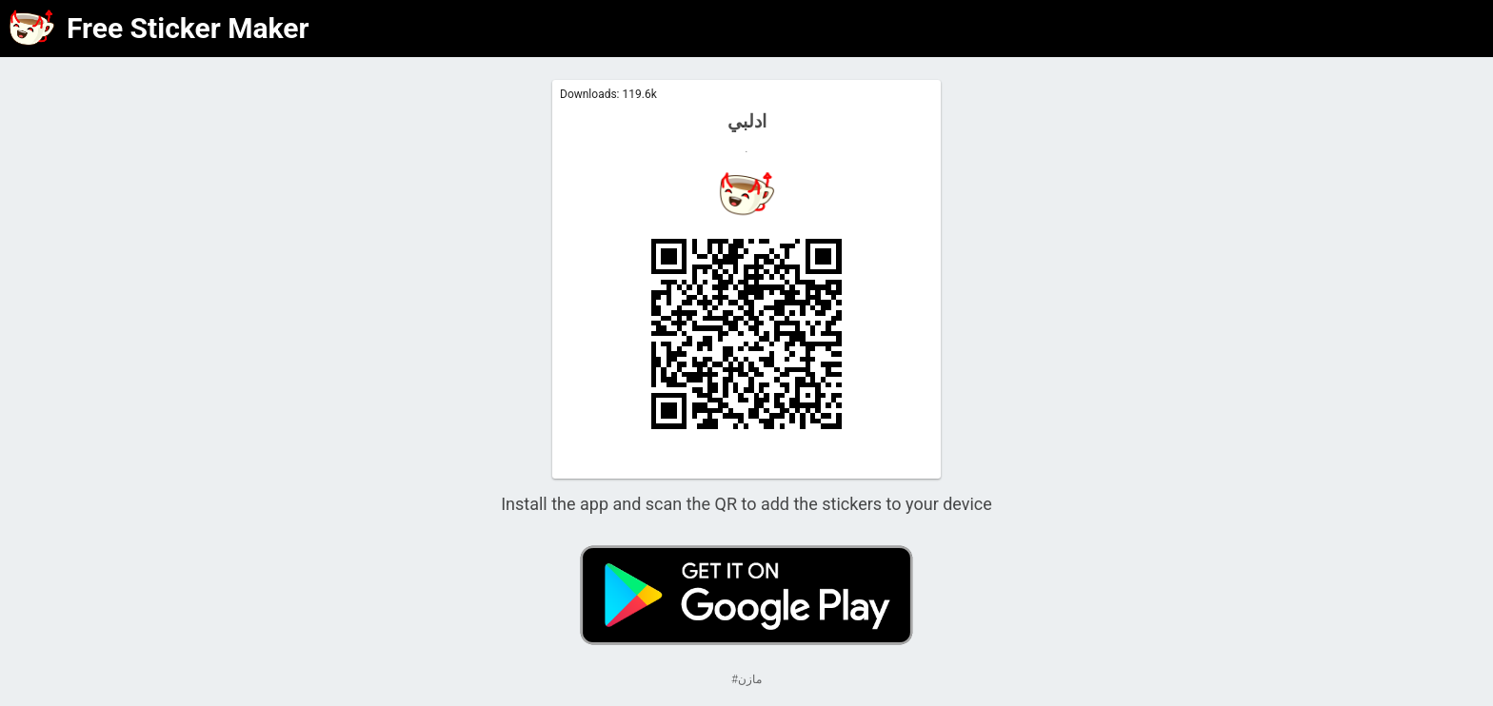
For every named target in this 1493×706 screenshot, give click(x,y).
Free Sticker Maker (188, 28)
